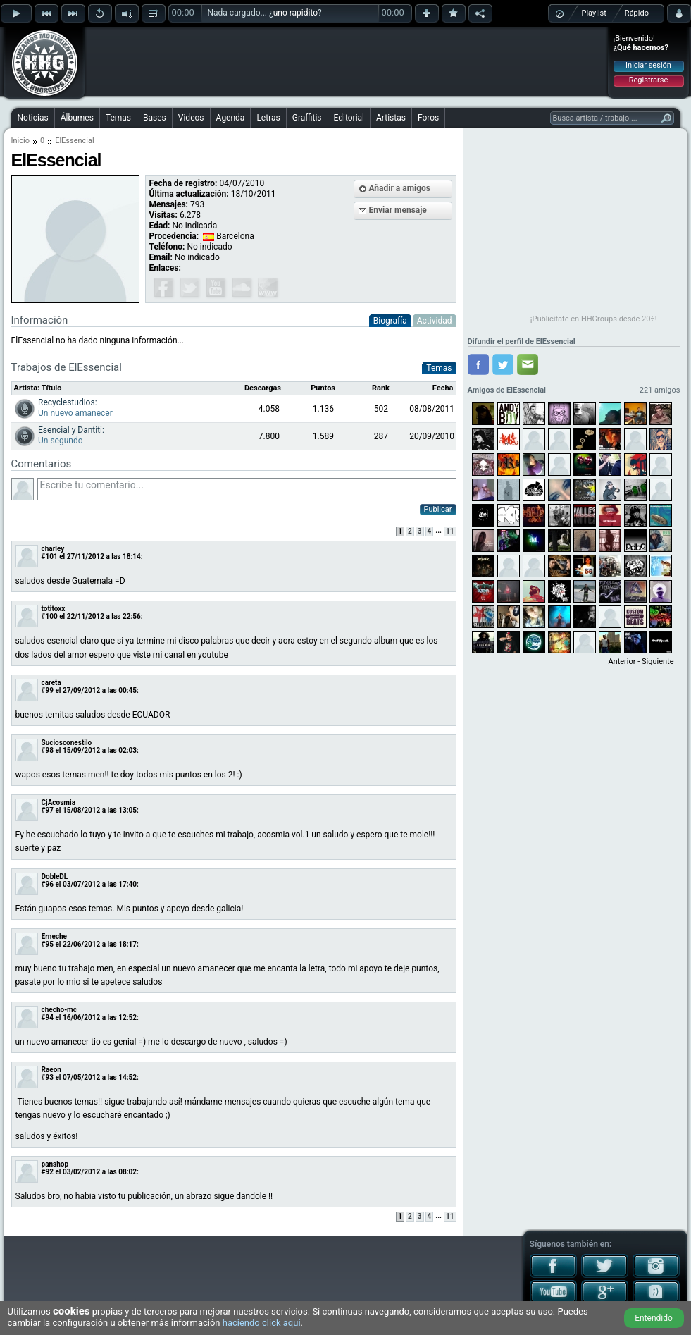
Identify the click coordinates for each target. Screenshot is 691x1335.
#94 (48, 1017)
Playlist (594, 13)
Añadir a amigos (400, 188)
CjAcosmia (59, 802)
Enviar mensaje (398, 210)
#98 (48, 750)
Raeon (51, 1069)
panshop (55, 1164)
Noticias (33, 118)
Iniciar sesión (648, 65)
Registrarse (648, 80)
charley (53, 549)
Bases (154, 118)
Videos (191, 118)
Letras (268, 118)
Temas (118, 118)
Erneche (55, 936)
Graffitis (307, 118)
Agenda (230, 118)
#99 (48, 690)
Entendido (654, 1318)
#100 (50, 616)
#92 (48, 1172)
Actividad (434, 321)
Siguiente (657, 661)
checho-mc (59, 1010)
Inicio (20, 140)
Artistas (391, 118)
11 (450, 531)
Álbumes (77, 118)
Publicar (438, 509)
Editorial (349, 118)
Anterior (621, 661)
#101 (50, 556)
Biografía (390, 321)
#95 (48, 944)
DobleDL (55, 876)
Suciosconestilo (67, 742)
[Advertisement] (346, 61)
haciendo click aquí (262, 1322)
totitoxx (54, 609)
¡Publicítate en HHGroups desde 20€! (593, 319)
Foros (428, 118)
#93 (48, 1077)
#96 (48, 884)
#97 (48, 810)
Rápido (637, 13)
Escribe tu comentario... (246, 489)
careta (51, 683)
